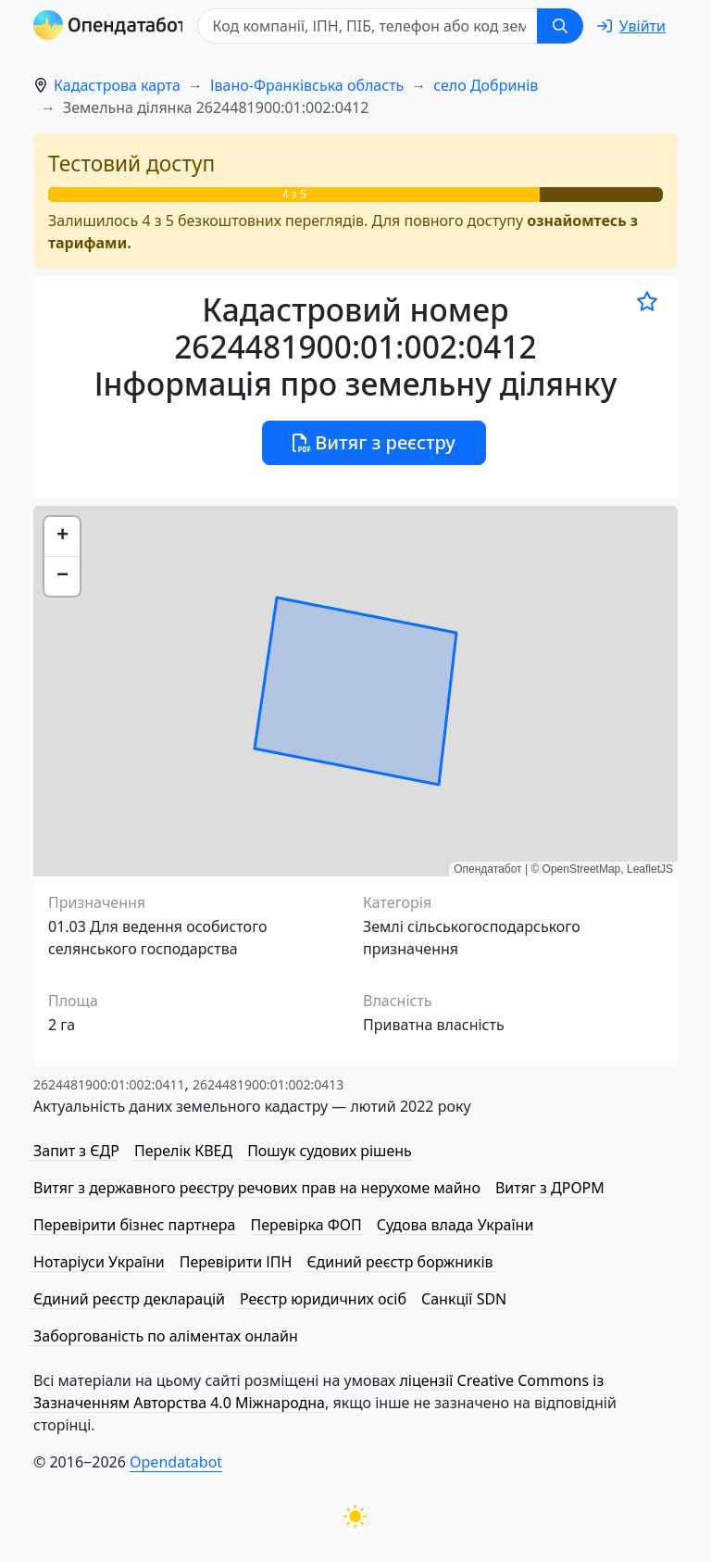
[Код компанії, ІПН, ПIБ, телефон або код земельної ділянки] (370, 26)
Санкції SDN (463, 1299)
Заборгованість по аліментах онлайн (165, 1336)
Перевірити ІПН (236, 1262)
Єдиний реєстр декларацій (129, 1299)
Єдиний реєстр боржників (399, 1262)
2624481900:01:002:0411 (108, 1084)
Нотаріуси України (99, 1262)
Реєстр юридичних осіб (323, 1299)
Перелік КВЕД (183, 1150)
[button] (62, 537)
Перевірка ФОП (305, 1225)
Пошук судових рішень (329, 1150)
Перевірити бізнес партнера (134, 1225)
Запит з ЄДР (76, 1150)
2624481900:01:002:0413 (268, 1084)
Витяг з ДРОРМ (550, 1188)
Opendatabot (176, 1462)
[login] (631, 26)
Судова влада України (455, 1225)
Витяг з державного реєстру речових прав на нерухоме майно (256, 1188)
